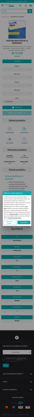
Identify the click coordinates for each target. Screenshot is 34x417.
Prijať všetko (24, 222)
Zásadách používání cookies (14, 218)
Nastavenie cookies (13, 214)
